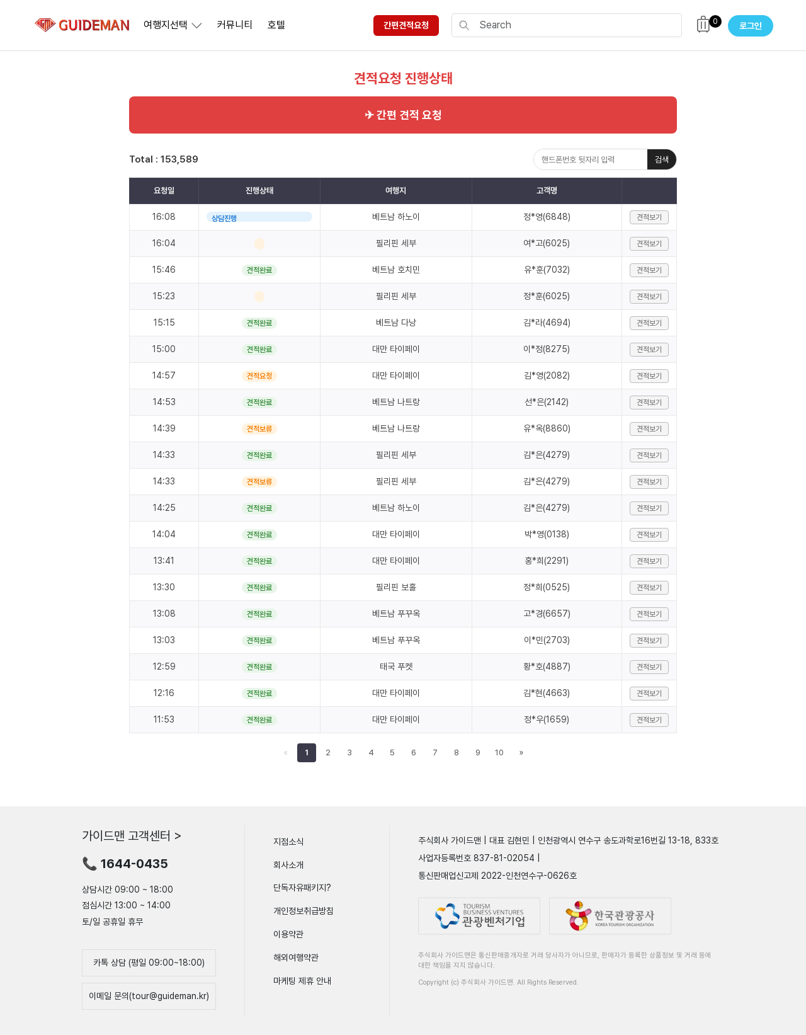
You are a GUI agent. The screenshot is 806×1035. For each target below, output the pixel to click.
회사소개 (288, 864)
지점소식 (288, 842)
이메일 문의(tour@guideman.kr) (149, 996)
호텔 (276, 25)
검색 (662, 159)
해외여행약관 (296, 957)
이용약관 (288, 934)
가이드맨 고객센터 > (132, 835)
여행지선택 (166, 25)
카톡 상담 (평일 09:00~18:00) (149, 963)
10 (499, 752)
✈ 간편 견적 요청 (403, 115)
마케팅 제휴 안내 (302, 980)
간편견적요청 (406, 25)
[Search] (577, 25)
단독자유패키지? (302, 888)
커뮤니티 (235, 25)
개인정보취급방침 (303, 911)
